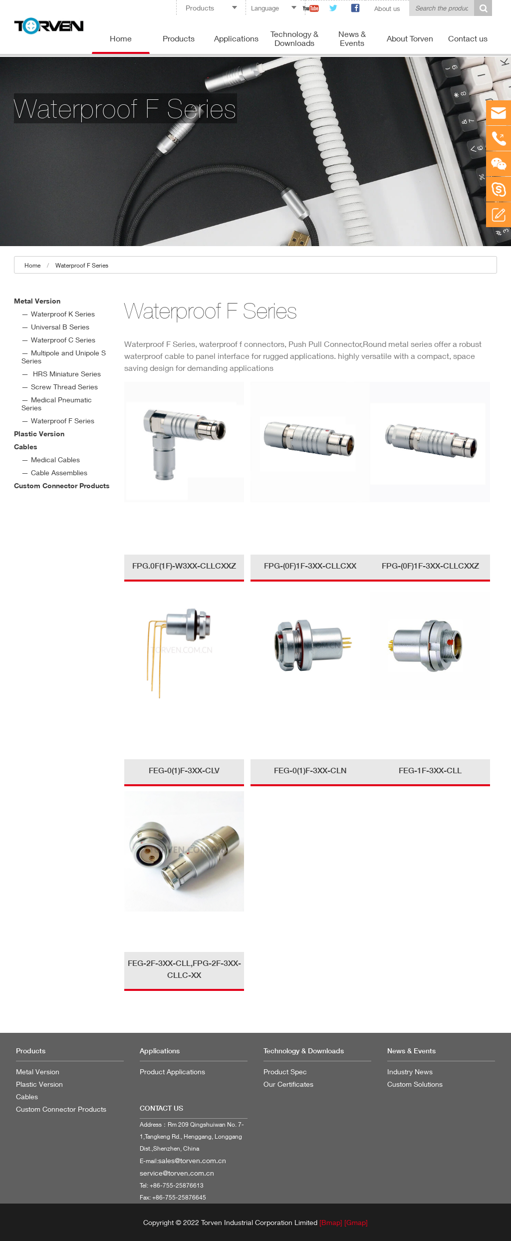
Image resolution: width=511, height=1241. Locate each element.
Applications (236, 38)
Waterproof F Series (81, 265)
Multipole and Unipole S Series (63, 356)
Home (121, 38)
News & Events (352, 38)
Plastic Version (39, 433)
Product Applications (172, 1071)
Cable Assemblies (59, 472)
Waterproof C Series (63, 339)
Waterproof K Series (63, 314)
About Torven (410, 38)
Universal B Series (60, 326)
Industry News (410, 1071)
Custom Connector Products (62, 485)
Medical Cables (55, 459)
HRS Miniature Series (66, 373)
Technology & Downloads (294, 38)
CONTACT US (161, 1108)
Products (179, 38)
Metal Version (37, 301)
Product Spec (285, 1071)
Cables (25, 446)
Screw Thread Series (64, 386)
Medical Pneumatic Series (56, 403)
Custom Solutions (415, 1084)
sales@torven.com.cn (192, 1160)
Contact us (468, 38)
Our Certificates (288, 1084)
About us (387, 8)
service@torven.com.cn (177, 1173)
